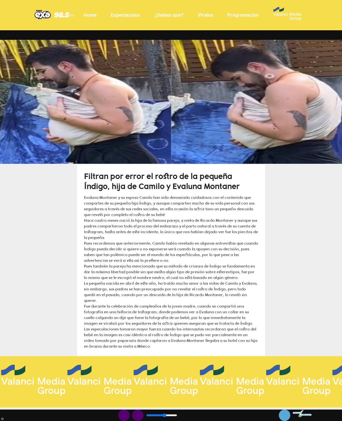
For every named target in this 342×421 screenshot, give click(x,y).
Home (90, 15)
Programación (243, 15)
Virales (205, 15)
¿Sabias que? (169, 15)
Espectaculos (125, 15)
